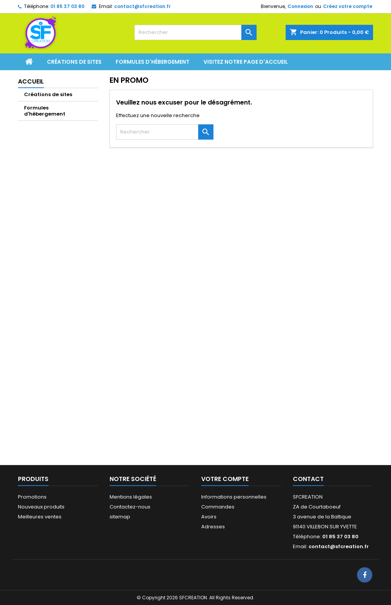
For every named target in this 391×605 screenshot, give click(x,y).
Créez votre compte (347, 6)
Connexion (300, 6)
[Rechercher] (195, 32)
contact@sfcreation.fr (142, 6)
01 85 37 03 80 (67, 6)
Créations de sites (74, 62)
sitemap (120, 516)
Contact (308, 479)
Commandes (217, 506)
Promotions (32, 496)
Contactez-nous (130, 506)
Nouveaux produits (41, 506)
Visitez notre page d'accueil (246, 62)
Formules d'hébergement (152, 62)
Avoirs (209, 516)
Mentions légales (131, 496)
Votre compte (225, 479)
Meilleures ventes (39, 516)
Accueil (31, 81)
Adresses (213, 526)
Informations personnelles (234, 496)
